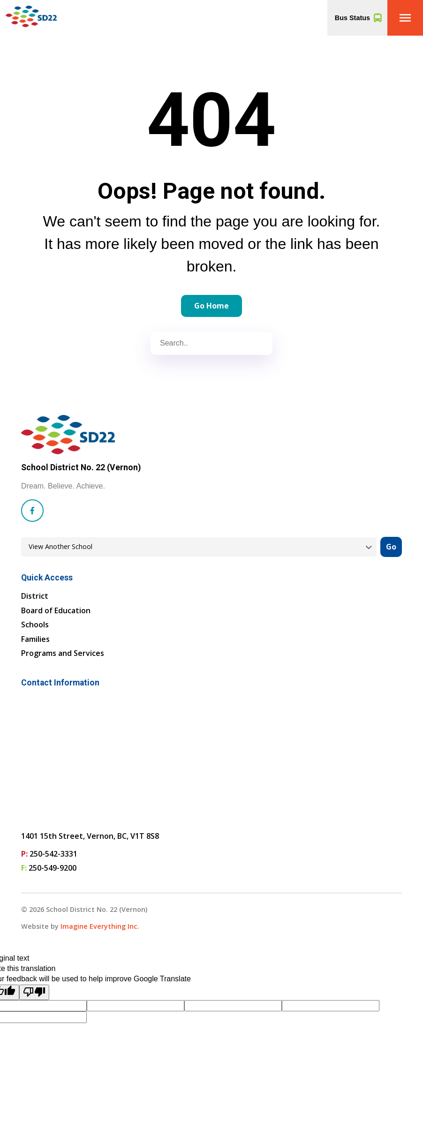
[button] (405, 18)
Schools (35, 624)
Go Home (211, 306)
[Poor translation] (34, 992)
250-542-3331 (53, 854)
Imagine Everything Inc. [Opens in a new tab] (99, 926)
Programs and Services (62, 653)
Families (35, 639)
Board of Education (56, 610)
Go (391, 547)
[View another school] (199, 547)
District (34, 596)
